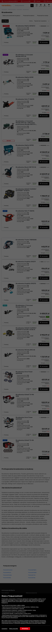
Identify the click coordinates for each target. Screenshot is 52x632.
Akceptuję (25, 628)
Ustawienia (4, 628)
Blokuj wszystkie (13, 628)
